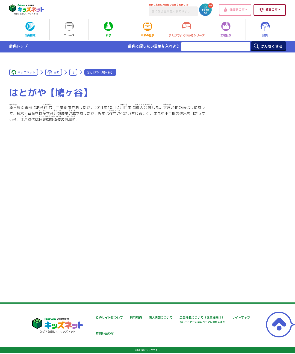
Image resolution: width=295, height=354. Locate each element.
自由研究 (29, 29)
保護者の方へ (235, 9)
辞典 (265, 29)
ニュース (69, 29)
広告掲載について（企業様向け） (100, 332)
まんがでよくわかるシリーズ (187, 29)
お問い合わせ (196, 330)
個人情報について (200, 317)
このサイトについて (90, 317)
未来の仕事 (147, 29)
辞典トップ (18, 46)
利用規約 (138, 317)
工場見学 (225, 29)
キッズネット (26, 72)
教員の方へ (269, 9)
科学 (108, 29)
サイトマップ (141, 330)
